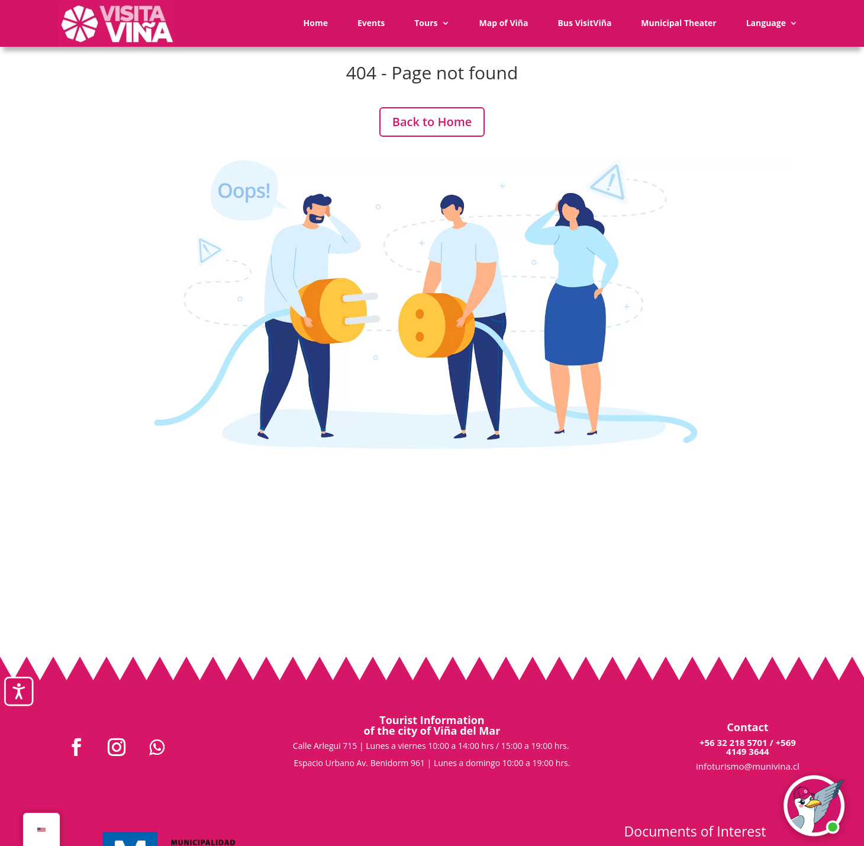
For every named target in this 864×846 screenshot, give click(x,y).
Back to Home (432, 122)
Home (316, 22)
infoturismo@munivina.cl (747, 766)
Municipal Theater (678, 22)
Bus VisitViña (584, 22)
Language (766, 22)
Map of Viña (503, 22)
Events (371, 22)
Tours (425, 22)
